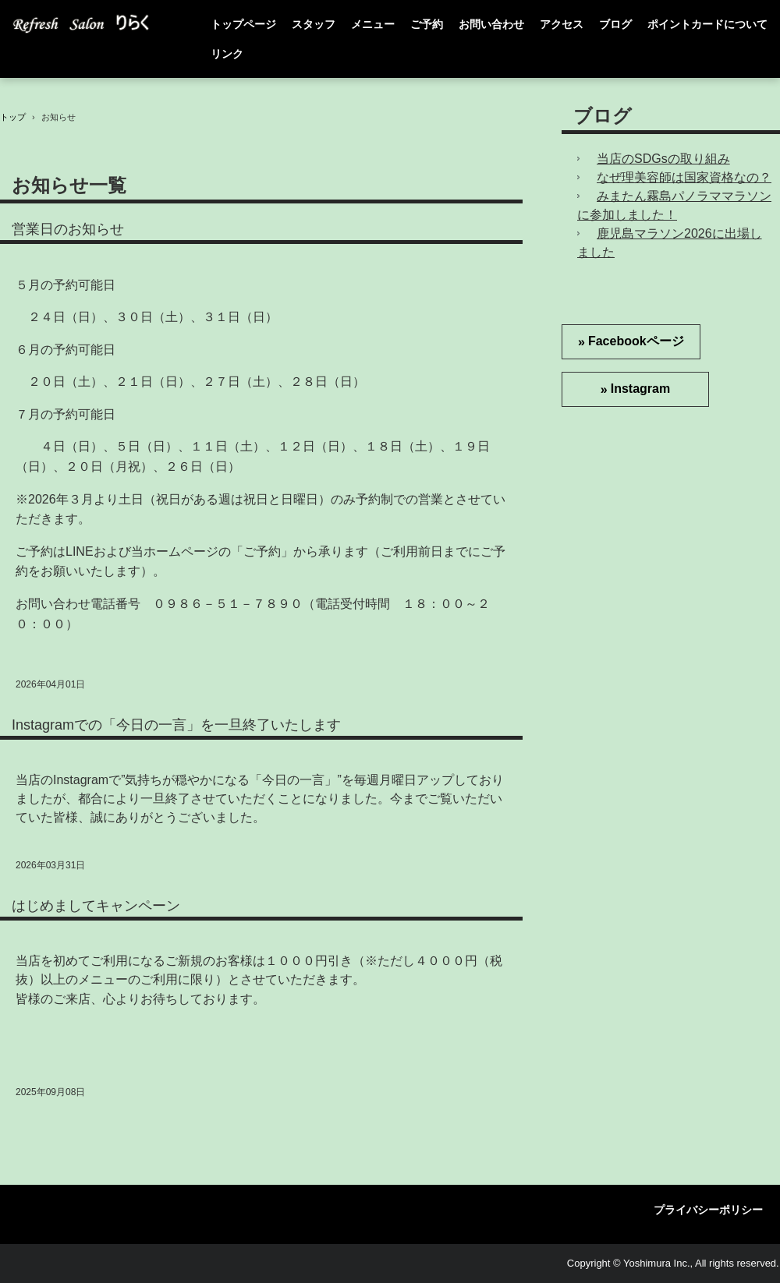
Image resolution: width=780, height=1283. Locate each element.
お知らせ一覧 (69, 185)
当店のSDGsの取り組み (663, 158)
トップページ (243, 24)
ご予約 (426, 24)
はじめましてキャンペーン (96, 906)
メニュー (373, 24)
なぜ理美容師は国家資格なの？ (684, 177)
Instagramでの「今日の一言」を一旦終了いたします (176, 725)
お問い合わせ (491, 24)
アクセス (561, 24)
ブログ (615, 24)
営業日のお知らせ (68, 229)
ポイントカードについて (707, 24)
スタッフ (313, 24)
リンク (227, 54)
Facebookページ (636, 341)
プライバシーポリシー (708, 1209)
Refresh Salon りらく (89, 24)
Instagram (640, 388)
